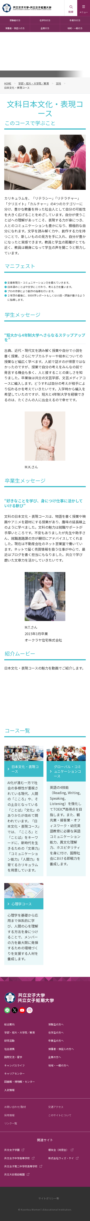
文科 (58, 83)
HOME (7, 83)
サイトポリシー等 (49, 1198)
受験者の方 (15, 20)
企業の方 (45, 28)
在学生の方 (45, 20)
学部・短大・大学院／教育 (33, 83)
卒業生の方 (75, 20)
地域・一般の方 (74, 28)
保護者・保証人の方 (14, 28)
